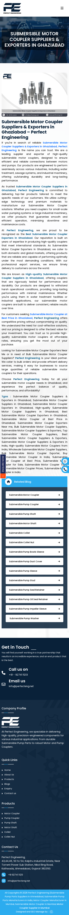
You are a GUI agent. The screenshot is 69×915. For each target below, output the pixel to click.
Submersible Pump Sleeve (34, 570)
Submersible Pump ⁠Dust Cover (34, 561)
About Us (9, 774)
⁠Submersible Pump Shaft (34, 514)
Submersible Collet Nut (34, 542)
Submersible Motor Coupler (34, 494)
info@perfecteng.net (16, 881)
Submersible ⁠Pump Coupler (34, 504)
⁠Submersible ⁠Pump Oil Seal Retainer (34, 599)
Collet (7, 832)
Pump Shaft (10, 822)
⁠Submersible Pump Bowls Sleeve (34, 551)
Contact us (10, 793)
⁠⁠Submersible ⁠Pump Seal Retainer (34, 589)
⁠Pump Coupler (12, 818)
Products (9, 779)
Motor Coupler (12, 813)
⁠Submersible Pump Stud (34, 580)
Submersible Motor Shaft (34, 523)
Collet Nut (9, 836)
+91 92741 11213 (12, 875)
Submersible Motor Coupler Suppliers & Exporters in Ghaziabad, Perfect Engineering (34, 146)
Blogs (7, 784)
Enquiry (8, 788)
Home (7, 770)
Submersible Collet (34, 532)
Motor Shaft (10, 827)
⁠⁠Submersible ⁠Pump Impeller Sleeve (34, 608)
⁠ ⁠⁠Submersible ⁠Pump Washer (34, 618)
